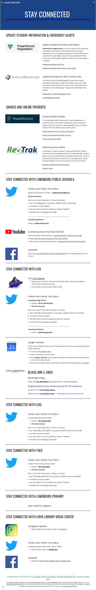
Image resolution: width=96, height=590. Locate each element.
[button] (2, 2)
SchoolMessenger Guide (51, 98)
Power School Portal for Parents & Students (58, 131)
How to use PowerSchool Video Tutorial (57, 135)
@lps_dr (41, 203)
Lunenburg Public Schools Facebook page (50, 254)
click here (85, 363)
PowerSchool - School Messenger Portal (57, 94)
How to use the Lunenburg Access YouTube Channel (49, 238)
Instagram (63, 529)
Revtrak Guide (48, 168)
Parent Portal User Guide (52, 139)
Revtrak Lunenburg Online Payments (56, 165)
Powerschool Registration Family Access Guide (59, 68)
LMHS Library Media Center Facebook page (55, 561)
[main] (48, 15)
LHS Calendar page (44, 351)
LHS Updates (38, 278)
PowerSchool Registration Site (53, 64)
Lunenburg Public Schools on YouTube (71, 241)
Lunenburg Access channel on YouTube (68, 235)
